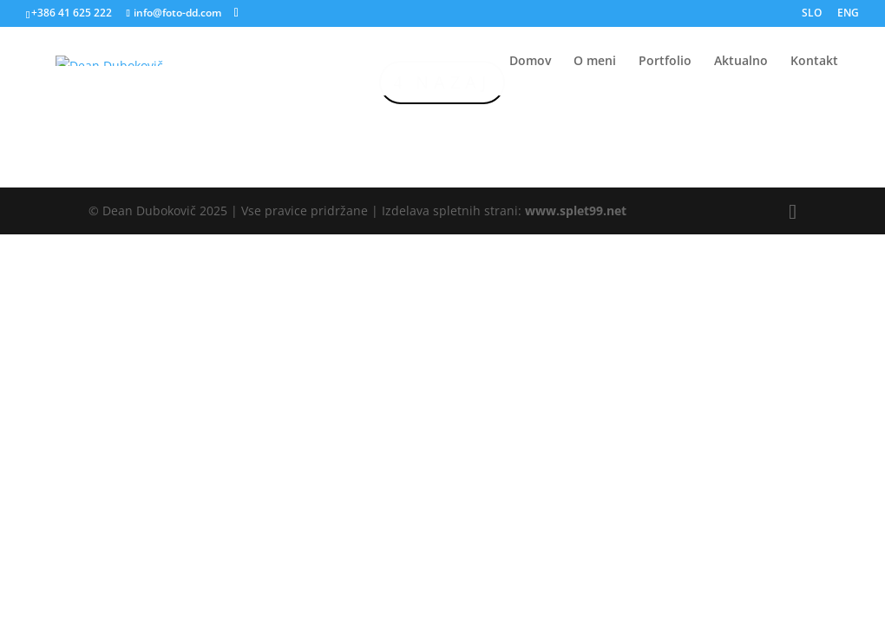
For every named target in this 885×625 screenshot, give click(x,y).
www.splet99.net (575, 210)
